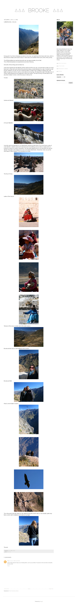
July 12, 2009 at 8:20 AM (15, 560)
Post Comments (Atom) (13, 590)
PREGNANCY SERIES (63, 68)
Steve (8, 560)
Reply (8, 565)
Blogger (41, 601)
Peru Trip (9, 551)
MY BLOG (62, 63)
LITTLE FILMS (61, 66)
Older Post (51, 588)
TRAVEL (60, 71)
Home (29, 588)
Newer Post (6, 588)
